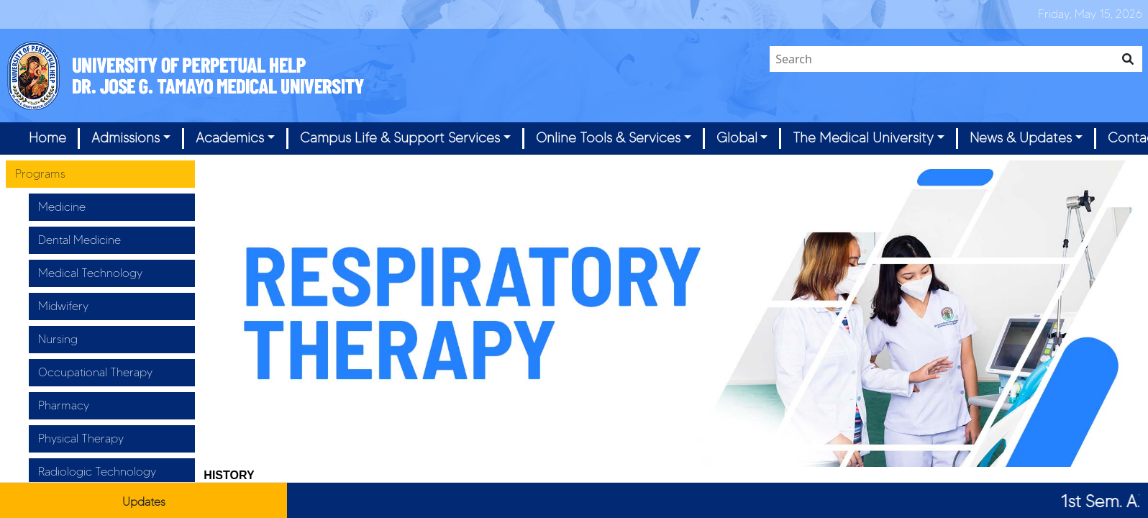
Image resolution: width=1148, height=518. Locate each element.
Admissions (125, 138)
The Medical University (863, 138)
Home (47, 138)
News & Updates (1021, 138)
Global (736, 138)
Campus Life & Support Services (400, 138)
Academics (230, 138)
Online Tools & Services (608, 138)
